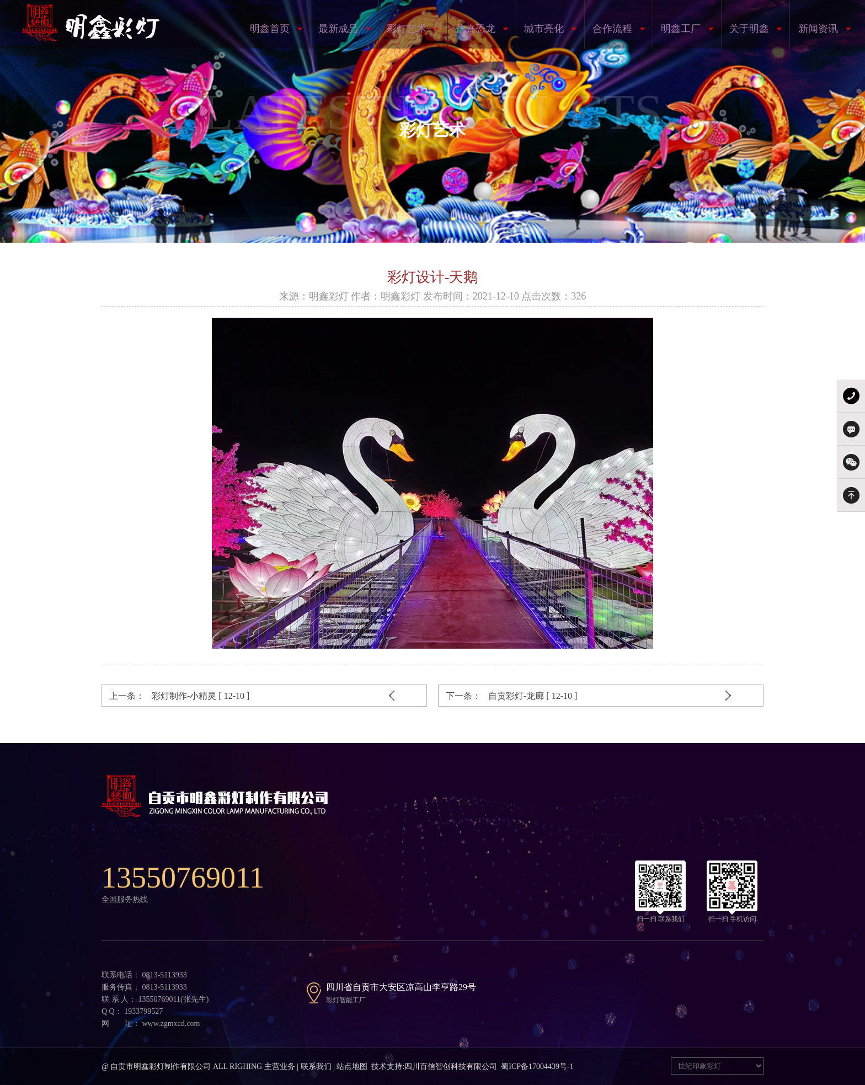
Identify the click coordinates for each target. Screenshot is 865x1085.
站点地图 (352, 1066)
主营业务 (279, 1066)
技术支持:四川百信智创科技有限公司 (434, 1066)
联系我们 (316, 1066)
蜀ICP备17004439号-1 (537, 1066)
